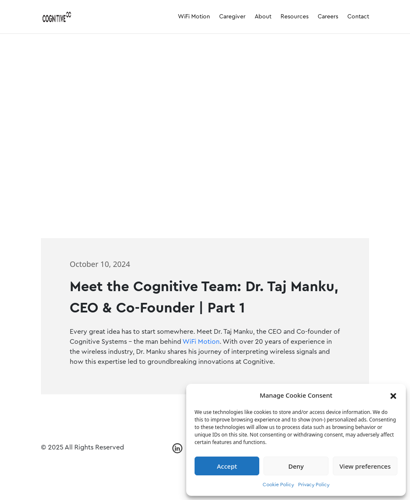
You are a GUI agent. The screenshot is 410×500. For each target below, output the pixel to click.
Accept (227, 466)
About (263, 17)
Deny (296, 466)
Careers (328, 17)
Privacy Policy (313, 484)
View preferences (365, 466)
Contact (358, 17)
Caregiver (232, 17)
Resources (295, 17)
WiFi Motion (194, 17)
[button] (393, 395)
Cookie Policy (278, 484)
